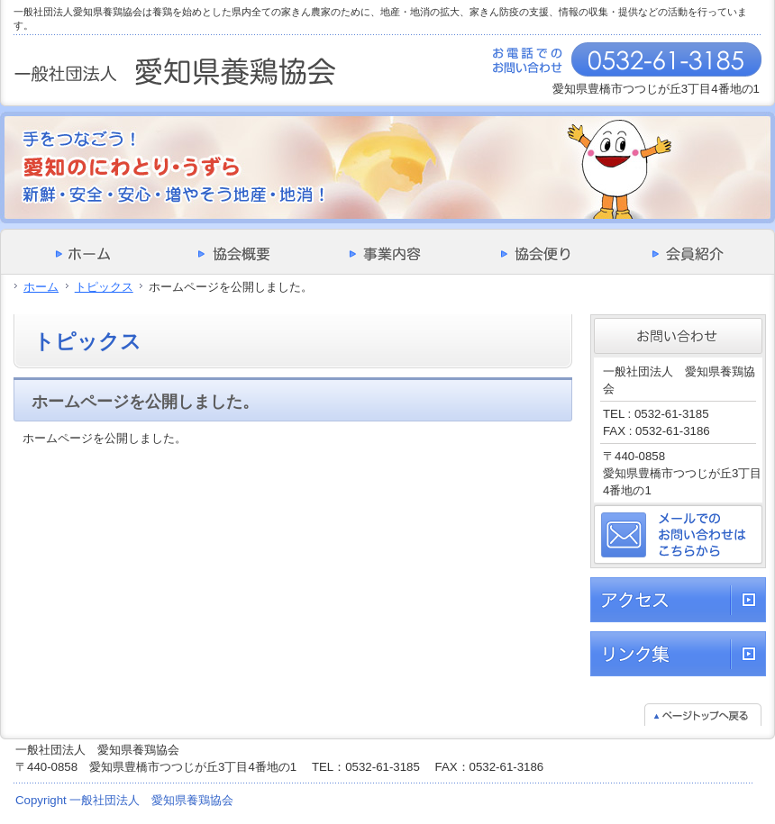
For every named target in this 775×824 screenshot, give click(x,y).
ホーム (41, 287)
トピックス (104, 287)
